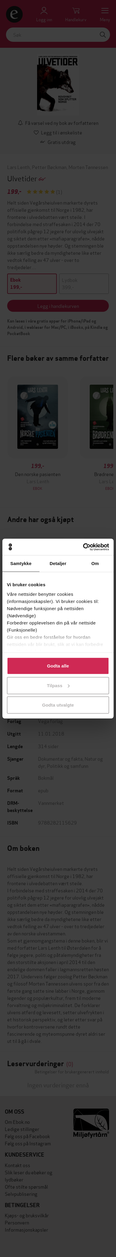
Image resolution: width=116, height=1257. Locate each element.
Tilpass (58, 685)
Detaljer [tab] (58, 563)
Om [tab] (95, 563)
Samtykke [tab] (21, 563)
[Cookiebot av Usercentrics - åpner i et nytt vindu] (83, 547)
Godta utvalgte (58, 704)
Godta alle (58, 665)
